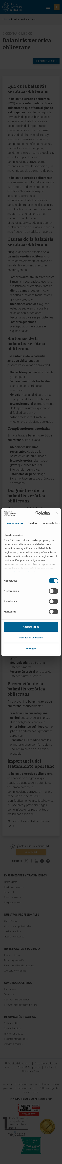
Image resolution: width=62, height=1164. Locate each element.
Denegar (31, 648)
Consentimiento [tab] (13, 523)
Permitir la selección (31, 637)
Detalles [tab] (32, 523)
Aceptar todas (31, 626)
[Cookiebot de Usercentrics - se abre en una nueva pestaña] (37, 513)
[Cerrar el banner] (57, 513)
